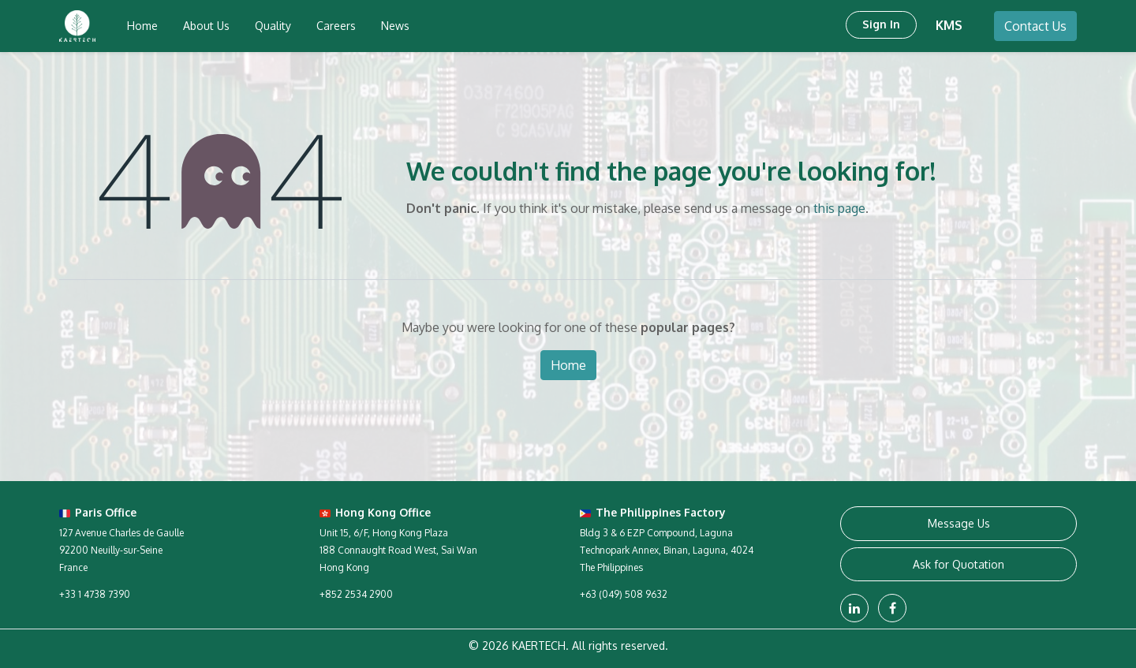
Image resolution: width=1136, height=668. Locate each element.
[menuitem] (142, 26)
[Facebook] (892, 608)
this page (839, 208)
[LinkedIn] (854, 608)
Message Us (959, 523)
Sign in (881, 24)
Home (568, 365)
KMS (949, 25)
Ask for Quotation (958, 564)
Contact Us (1035, 26)
